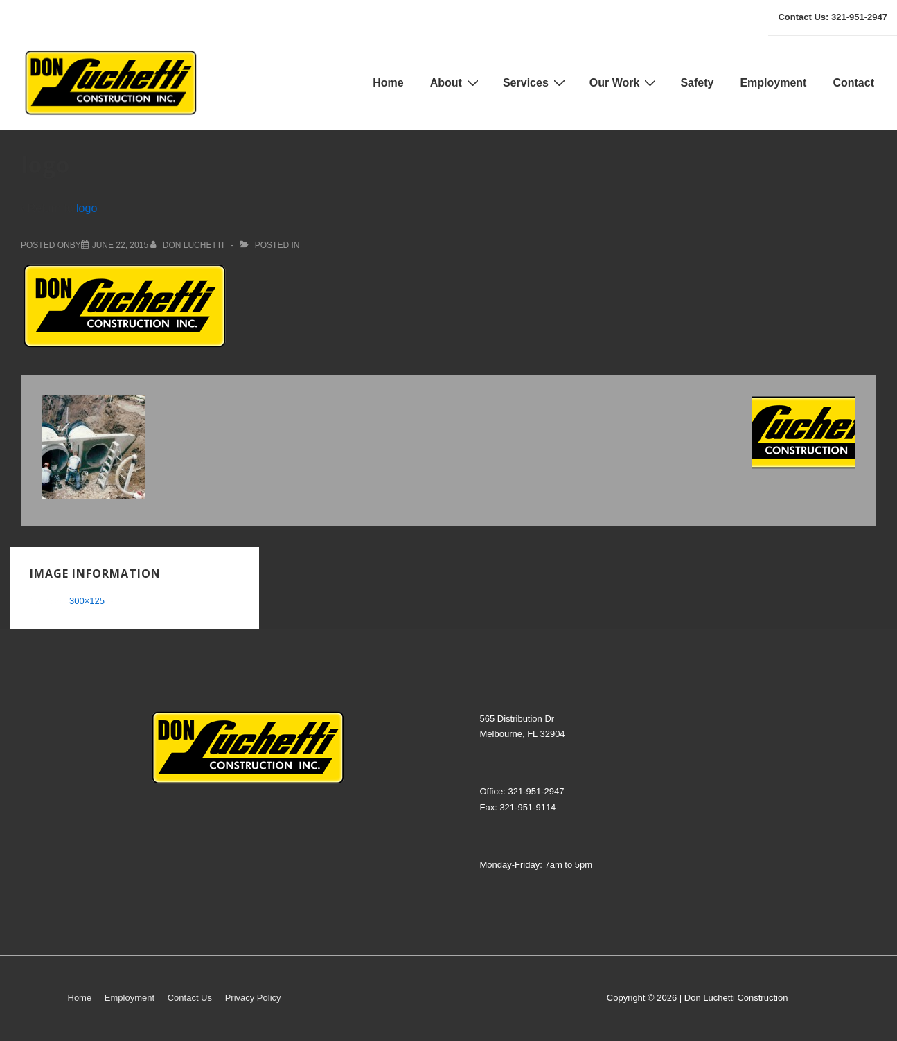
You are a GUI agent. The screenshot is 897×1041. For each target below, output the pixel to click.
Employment (773, 83)
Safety (696, 83)
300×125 (87, 601)
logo (86, 208)
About (456, 82)
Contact (853, 83)
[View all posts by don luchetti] (188, 245)
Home (388, 83)
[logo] (120, 245)
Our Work (624, 82)
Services (536, 82)
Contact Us (190, 998)
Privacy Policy (253, 998)
